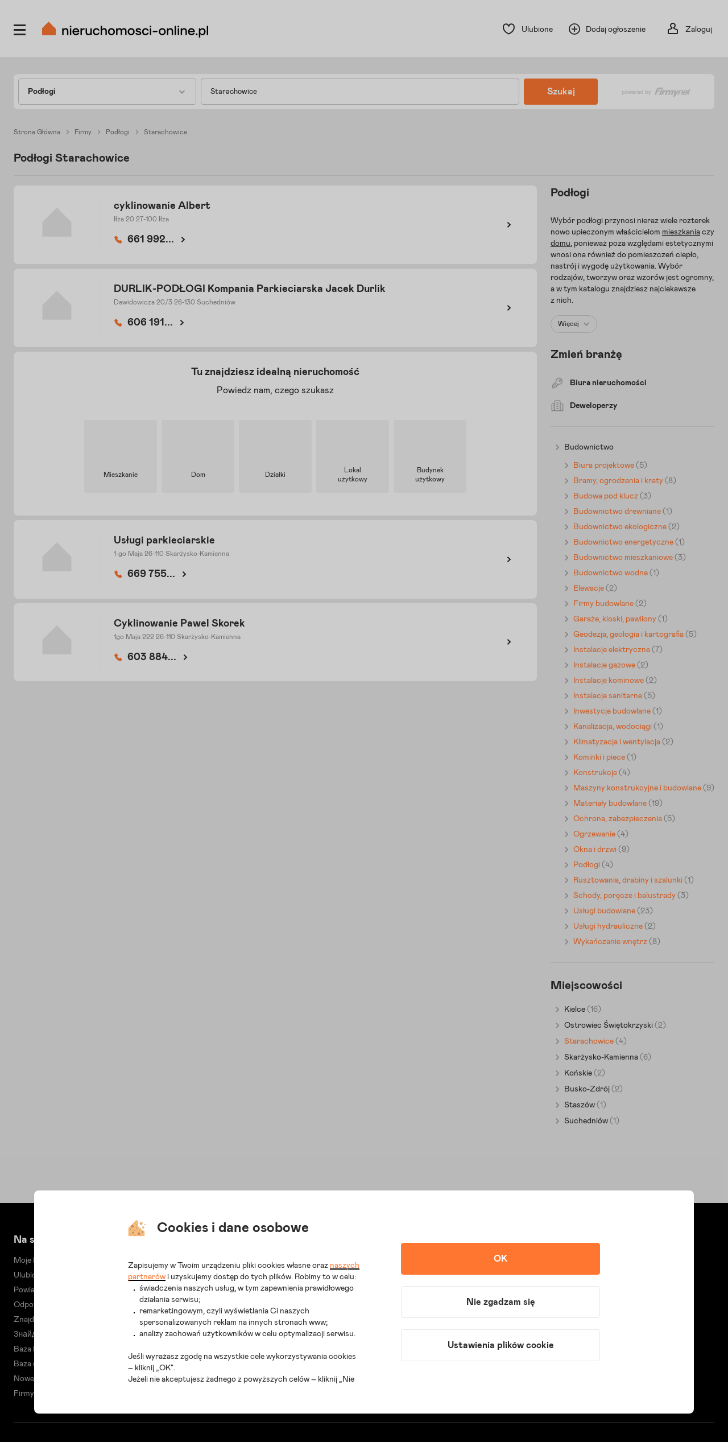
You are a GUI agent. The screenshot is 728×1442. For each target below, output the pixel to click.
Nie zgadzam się (500, 1302)
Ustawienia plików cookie (501, 1345)
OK (500, 1258)
